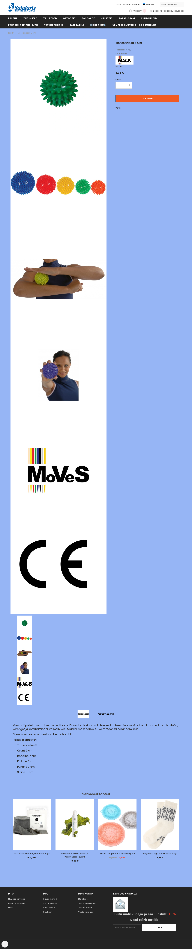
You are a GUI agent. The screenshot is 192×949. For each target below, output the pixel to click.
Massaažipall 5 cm (27, 33)
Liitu (167, 927)
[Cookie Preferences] (5, 944)
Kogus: (119, 79)
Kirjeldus (83, 714)
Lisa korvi (147, 98)
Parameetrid (106, 714)
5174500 (136, 4)
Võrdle (118, 108)
